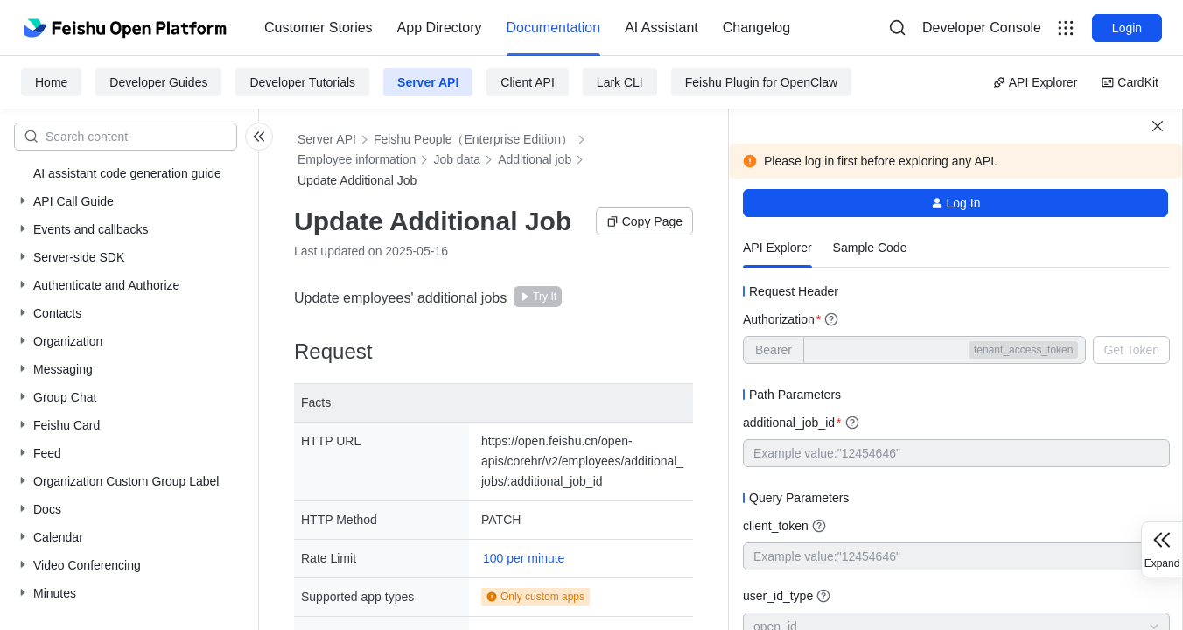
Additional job (534, 159)
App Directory (439, 27)
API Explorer (1035, 82)
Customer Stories (318, 27)
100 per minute (523, 558)
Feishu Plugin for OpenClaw (761, 82)
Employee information (357, 159)
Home (51, 82)
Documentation (554, 27)
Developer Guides (158, 82)
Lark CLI (620, 82)
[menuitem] (318, 28)
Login (1127, 28)
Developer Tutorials (302, 82)
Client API (527, 82)
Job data (456, 159)
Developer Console (981, 27)
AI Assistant (661, 27)
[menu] (527, 28)
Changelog (756, 27)
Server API (427, 82)
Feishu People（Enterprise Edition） (473, 139)
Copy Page (644, 221)
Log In (956, 203)
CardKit (1130, 82)
